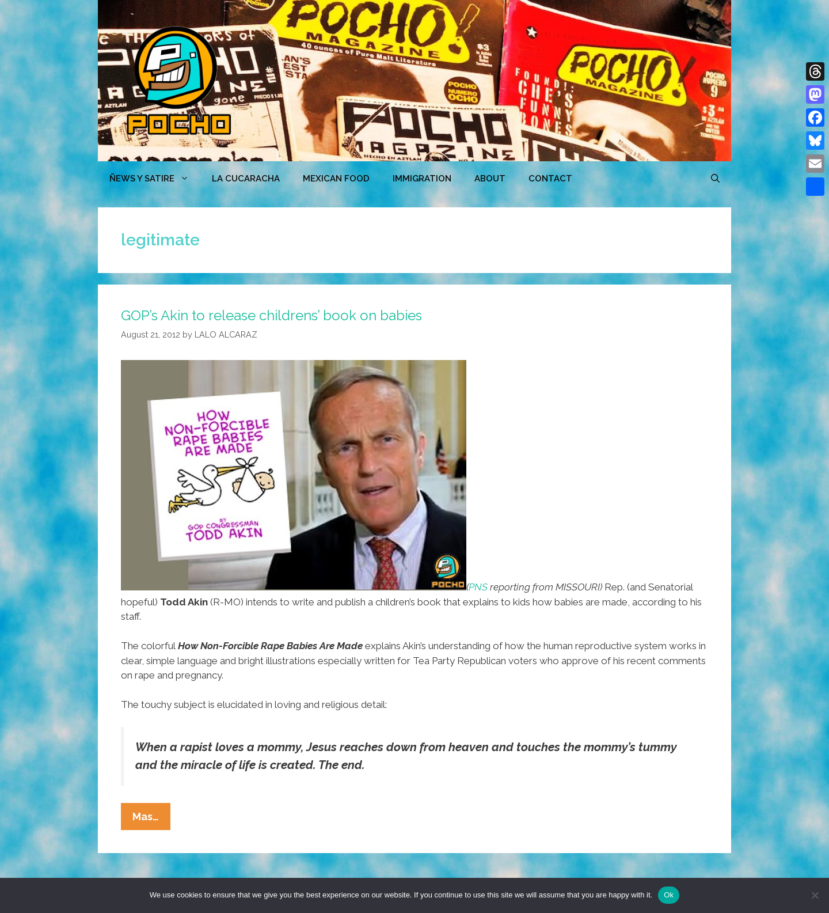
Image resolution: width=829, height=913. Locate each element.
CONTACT (550, 178)
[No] (814, 895)
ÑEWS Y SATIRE (154, 178)
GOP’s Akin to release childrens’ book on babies (271, 315)
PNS (478, 587)
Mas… (151, 819)
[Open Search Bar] (715, 178)
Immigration (422, 178)
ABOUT (489, 178)
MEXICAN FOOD (336, 178)
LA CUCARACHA (246, 178)
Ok (669, 895)
